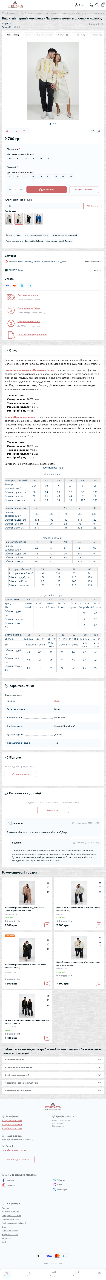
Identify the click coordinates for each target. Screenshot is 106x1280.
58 (71, 177)
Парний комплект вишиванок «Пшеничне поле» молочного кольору (78, 963)
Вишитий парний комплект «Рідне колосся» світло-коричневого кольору (25, 909)
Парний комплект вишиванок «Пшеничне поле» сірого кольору (78, 909)
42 (10, 177)
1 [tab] (50, 124)
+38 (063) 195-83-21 (12, 1124)
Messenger (60, 1189)
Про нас (5, 1208)
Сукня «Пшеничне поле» (20, 416)
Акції (4, 1242)
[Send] (92, 206)
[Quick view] (48, 883)
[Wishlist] (48, 887)
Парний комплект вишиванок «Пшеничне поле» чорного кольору (27, 1021)
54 (41, 158)
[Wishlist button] (92, 131)
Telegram (59, 1180)
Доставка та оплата (27, 295)
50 (25, 158)
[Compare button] (98, 130)
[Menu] (3, 5)
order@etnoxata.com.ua (14, 1150)
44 (18, 177)
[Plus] (21, 189)
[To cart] (47, 925)
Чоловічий (13, 149)
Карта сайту (7, 1238)
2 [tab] (53, 123)
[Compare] (48, 891)
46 (10, 158)
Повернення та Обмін (28, 308)
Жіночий (12, 167)
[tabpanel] (53, 81)
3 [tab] (55, 123)
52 (33, 158)
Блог (4, 1227)
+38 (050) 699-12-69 (12, 1120)
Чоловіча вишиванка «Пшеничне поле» (29, 370)
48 (18, 158)
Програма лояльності (28, 321)
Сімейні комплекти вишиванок (34, 13)
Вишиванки (12, 13)
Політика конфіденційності (32, 334)
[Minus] (9, 189)
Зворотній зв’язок (10, 1234)
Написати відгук (20, 774)
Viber (57, 1184)
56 (48, 158)
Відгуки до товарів (10, 1231)
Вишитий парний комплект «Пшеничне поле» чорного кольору (25, 966)
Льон (57, 701)
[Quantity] (15, 189)
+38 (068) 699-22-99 (12, 1128)
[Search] (97, 4)
